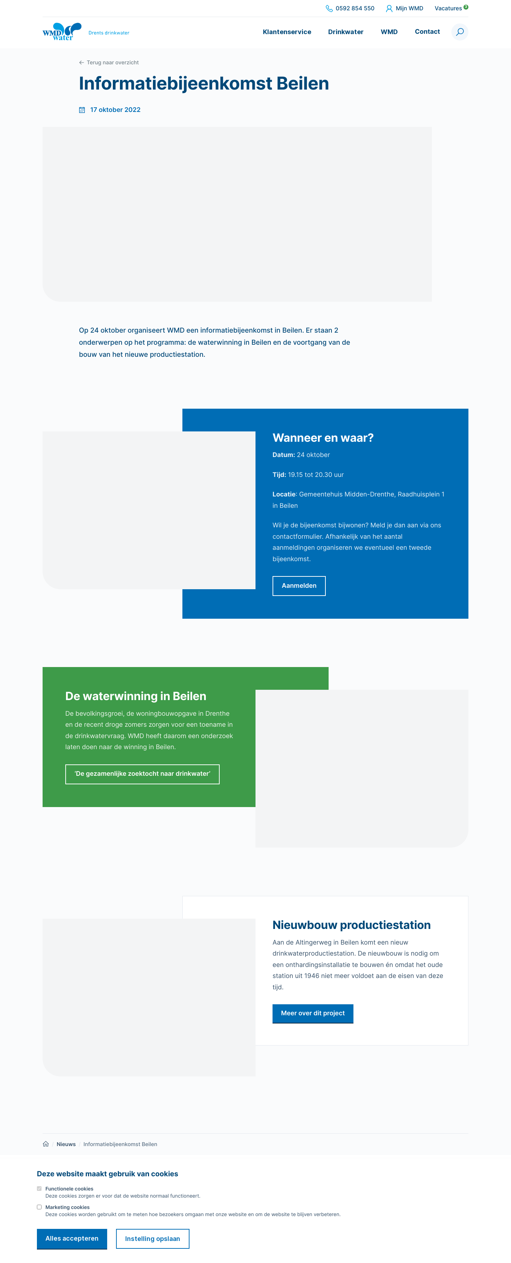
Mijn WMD (404, 8)
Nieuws (66, 1144)
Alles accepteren (72, 1238)
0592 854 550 (350, 8)
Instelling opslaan (153, 1238)
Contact (427, 32)
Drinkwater (346, 32)
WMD (389, 32)
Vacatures (451, 8)
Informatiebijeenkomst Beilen (120, 1144)
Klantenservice (287, 32)
